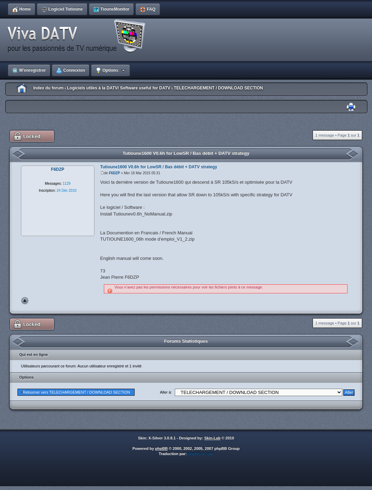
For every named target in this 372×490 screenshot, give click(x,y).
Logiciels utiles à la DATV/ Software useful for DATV (118, 88)
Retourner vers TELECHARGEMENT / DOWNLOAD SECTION (76, 392)
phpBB (161, 448)
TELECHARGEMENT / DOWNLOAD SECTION (218, 88)
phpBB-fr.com (200, 454)
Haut (25, 301)
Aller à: (166, 392)
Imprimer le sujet (351, 107)
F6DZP (114, 173)
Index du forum (48, 88)
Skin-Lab (212, 438)
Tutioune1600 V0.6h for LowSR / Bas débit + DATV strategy (186, 153)
